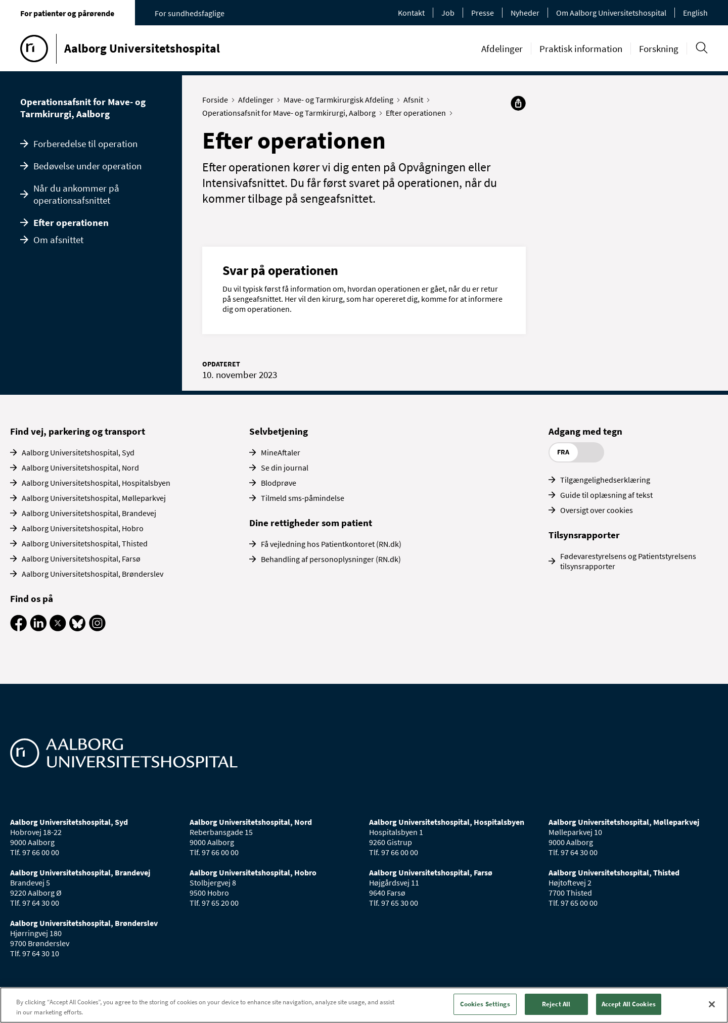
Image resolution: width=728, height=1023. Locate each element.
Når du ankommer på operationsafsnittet (76, 194)
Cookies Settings (485, 1004)
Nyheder (525, 13)
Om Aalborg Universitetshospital (611, 13)
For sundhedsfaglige (189, 13)
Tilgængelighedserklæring (605, 480)
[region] (364, 1005)
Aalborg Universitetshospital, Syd (78, 452)
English (695, 13)
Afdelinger (502, 48)
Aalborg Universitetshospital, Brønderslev (92, 574)
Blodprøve (278, 483)
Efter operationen (71, 222)
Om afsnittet (58, 240)
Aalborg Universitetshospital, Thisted (85, 543)
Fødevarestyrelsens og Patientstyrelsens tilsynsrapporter (628, 561)
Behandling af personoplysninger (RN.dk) (331, 559)
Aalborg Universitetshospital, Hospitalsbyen (96, 483)
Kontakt (411, 13)
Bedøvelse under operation (87, 166)
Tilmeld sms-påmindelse (302, 498)
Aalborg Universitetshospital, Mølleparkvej (94, 498)
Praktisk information (580, 48)
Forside (217, 100)
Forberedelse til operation (85, 143)
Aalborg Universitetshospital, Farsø (81, 558)
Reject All (556, 1004)
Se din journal (284, 467)
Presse (482, 13)
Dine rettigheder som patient (310, 523)
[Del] (518, 103)
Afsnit (415, 100)
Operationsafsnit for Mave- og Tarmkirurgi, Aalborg (83, 108)
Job (447, 13)
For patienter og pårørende (67, 13)
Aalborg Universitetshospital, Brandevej (89, 513)
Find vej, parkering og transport (77, 431)
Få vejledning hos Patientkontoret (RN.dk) (331, 544)
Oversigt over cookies (596, 510)
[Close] (712, 1004)
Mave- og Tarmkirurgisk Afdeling (341, 100)
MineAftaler (280, 452)
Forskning (658, 48)
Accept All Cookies (629, 1004)
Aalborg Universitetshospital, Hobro (83, 528)
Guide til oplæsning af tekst (606, 495)
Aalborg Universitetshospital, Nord (80, 467)
